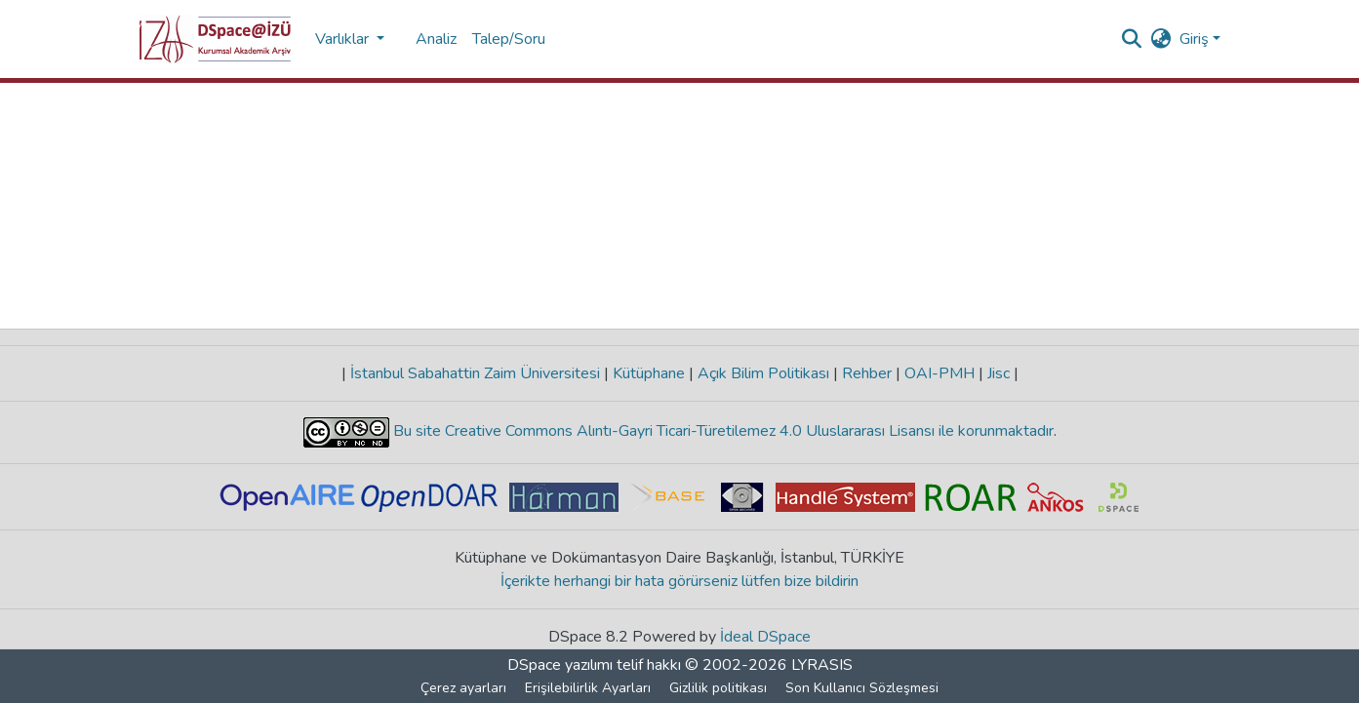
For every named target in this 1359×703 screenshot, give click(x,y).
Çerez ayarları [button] (463, 688)
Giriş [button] (1196, 39)
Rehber (867, 373)
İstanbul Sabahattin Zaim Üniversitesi (475, 373)
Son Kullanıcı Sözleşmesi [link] (862, 688)
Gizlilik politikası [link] (718, 688)
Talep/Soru (508, 39)
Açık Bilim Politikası (763, 373)
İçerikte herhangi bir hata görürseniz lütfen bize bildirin (679, 581)
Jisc (998, 373)
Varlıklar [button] (344, 39)
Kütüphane (649, 373)
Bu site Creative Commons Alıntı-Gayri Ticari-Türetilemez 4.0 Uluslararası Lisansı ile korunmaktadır (721, 431)
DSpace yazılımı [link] (560, 665)
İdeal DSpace (765, 636)
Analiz (436, 39)
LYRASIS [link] (822, 665)
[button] (215, 39)
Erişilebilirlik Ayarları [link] (588, 688)
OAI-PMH (939, 373)
